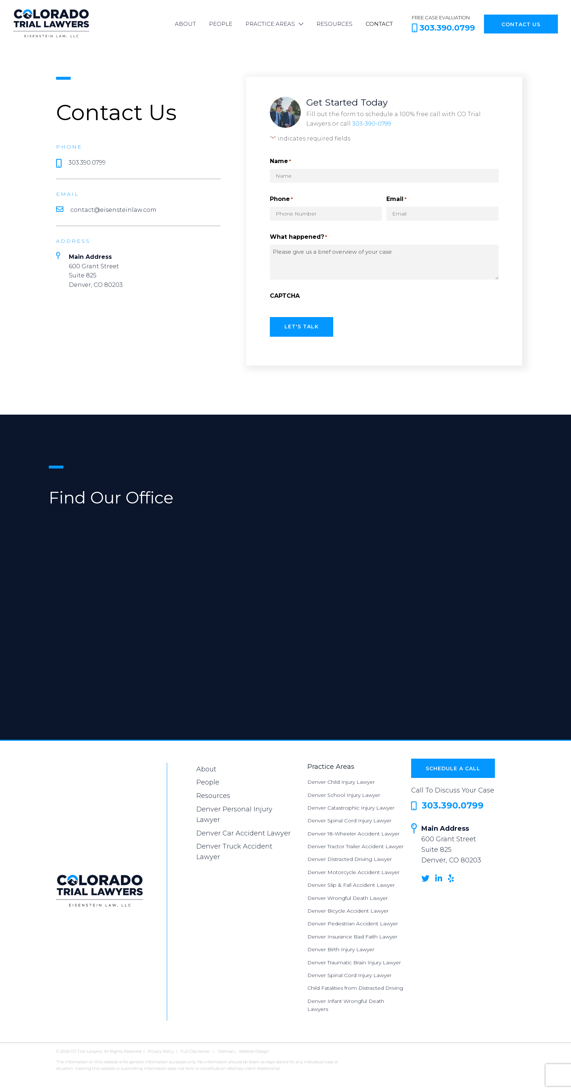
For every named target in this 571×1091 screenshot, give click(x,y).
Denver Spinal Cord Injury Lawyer (349, 819)
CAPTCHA (285, 295)
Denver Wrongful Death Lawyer (347, 896)
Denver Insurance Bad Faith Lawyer (352, 935)
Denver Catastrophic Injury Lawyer (350, 806)
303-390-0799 (371, 123)
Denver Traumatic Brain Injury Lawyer (354, 961)
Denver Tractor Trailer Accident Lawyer (355, 845)
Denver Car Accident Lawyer (243, 832)
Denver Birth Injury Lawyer (340, 948)
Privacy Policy (161, 1049)
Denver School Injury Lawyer (343, 793)
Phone (281, 199)
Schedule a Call (453, 767)
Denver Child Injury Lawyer (341, 781)
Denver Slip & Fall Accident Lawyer (351, 884)
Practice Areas (270, 23)
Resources (334, 23)
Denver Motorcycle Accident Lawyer (353, 871)
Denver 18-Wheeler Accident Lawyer (353, 832)
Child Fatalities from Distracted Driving (355, 987)
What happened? (298, 237)
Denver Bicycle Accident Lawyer (348, 909)
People (220, 23)
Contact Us (520, 24)
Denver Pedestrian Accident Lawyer (352, 922)
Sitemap (225, 1049)
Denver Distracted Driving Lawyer (349, 858)
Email (396, 199)
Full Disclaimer (195, 1049)
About (185, 23)
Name (280, 161)
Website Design (254, 1049)
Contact (379, 23)
